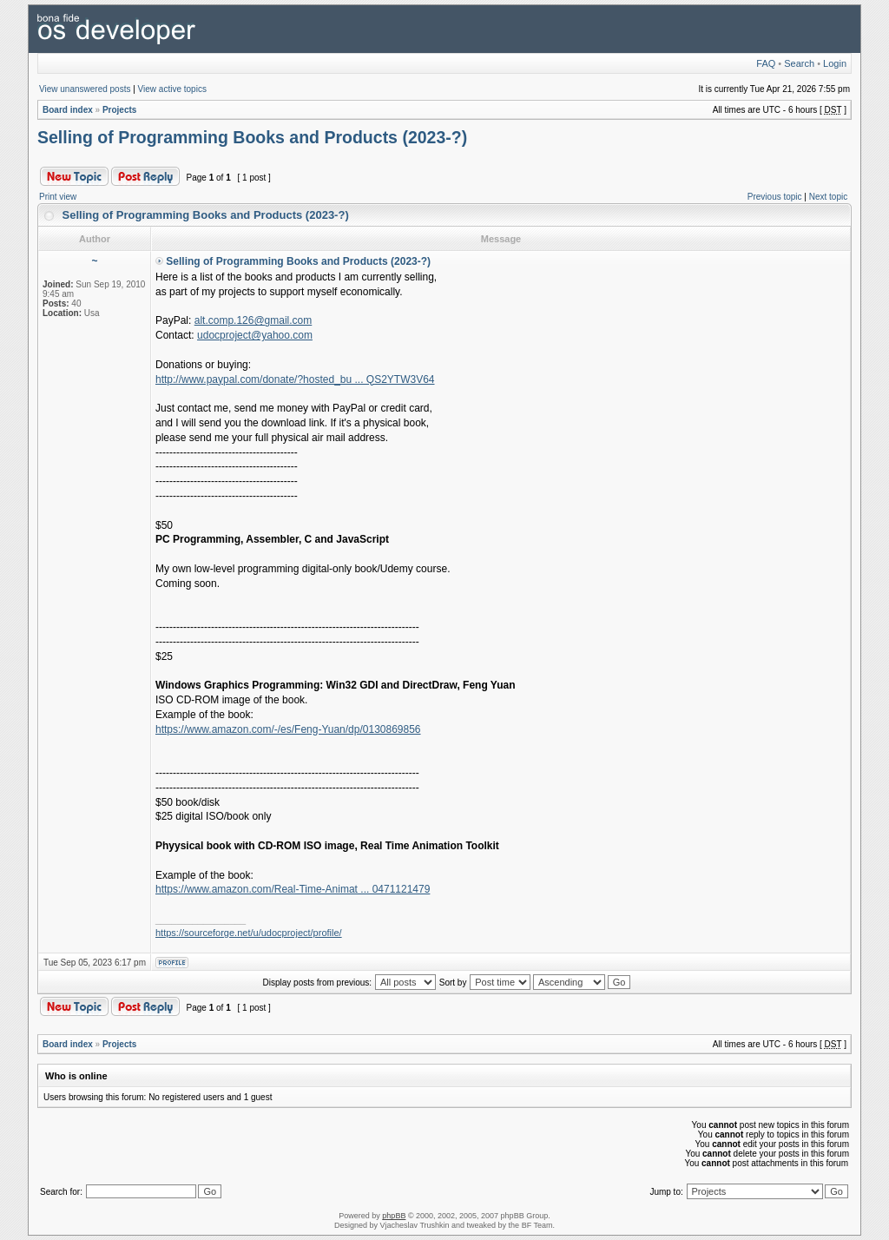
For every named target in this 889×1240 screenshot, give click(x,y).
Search (799, 63)
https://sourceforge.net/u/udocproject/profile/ (248, 932)
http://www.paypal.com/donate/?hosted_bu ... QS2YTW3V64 (295, 379)
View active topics (172, 89)
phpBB (393, 1215)
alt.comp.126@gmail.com (253, 320)
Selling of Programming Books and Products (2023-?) (252, 137)
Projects (119, 110)
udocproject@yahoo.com (255, 335)
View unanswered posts (84, 89)
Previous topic (774, 196)
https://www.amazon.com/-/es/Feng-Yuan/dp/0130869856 (288, 729)
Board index (68, 110)
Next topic (828, 196)
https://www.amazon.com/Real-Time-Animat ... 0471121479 (292, 889)
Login (834, 63)
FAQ (765, 63)
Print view (57, 196)
